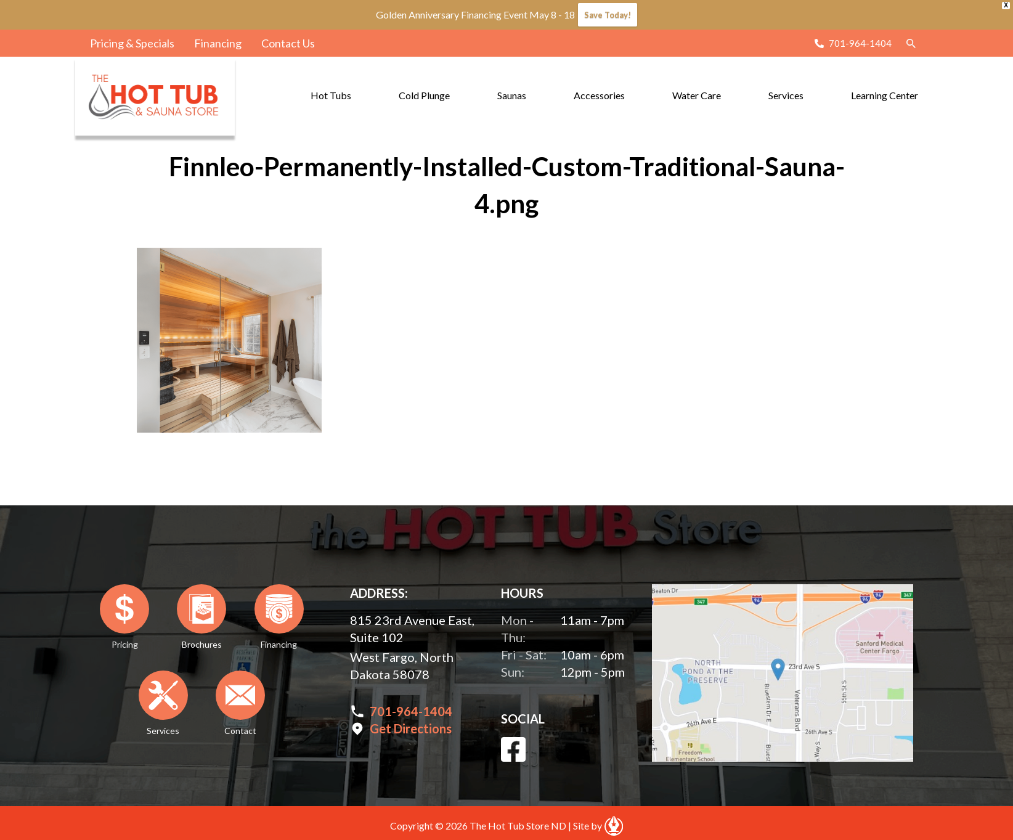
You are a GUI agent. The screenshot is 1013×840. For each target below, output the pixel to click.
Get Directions (411, 728)
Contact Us (288, 43)
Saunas (511, 95)
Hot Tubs (331, 95)
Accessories (599, 95)
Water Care (696, 95)
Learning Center (884, 95)
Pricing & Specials (132, 43)
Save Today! (607, 15)
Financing (218, 43)
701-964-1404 (860, 43)
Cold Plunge (424, 95)
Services (785, 95)
